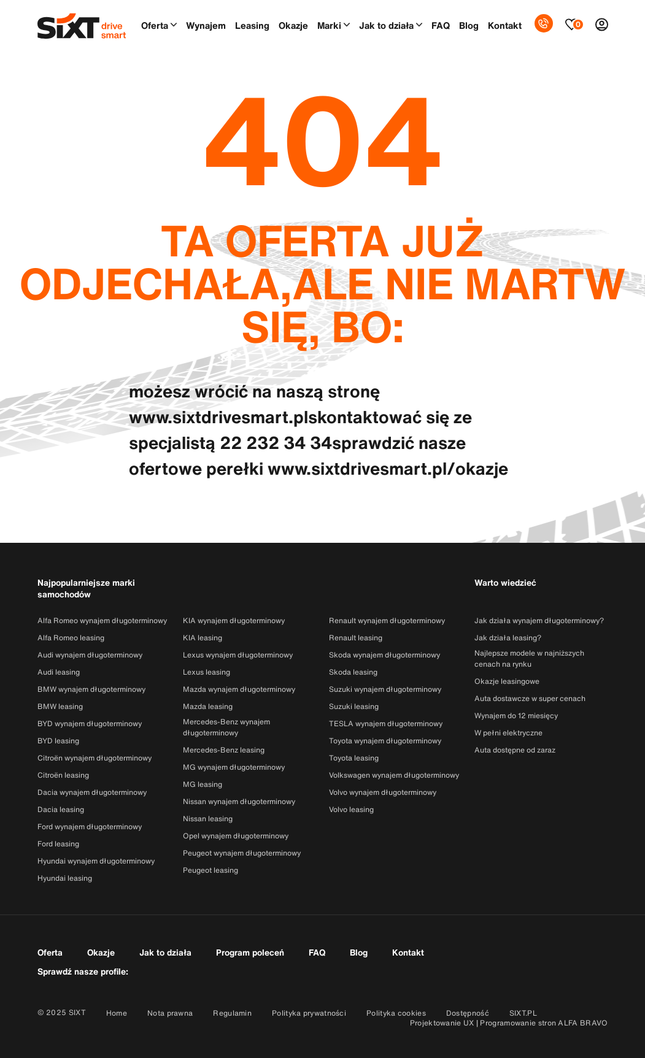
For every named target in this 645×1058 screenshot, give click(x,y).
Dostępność (467, 1013)
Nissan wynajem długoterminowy (239, 801)
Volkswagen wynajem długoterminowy (394, 775)
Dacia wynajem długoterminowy (92, 792)
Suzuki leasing (354, 706)
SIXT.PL (523, 1013)
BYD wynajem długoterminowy (89, 723)
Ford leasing (58, 843)
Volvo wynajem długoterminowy (382, 792)
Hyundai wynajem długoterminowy (96, 861)
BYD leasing (58, 740)
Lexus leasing (206, 672)
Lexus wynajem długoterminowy (238, 655)
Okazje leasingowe (506, 681)
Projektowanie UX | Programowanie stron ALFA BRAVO (509, 1023)
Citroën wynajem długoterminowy (94, 758)
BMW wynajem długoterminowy (91, 689)
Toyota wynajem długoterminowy (385, 740)
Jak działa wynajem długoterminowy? (539, 620)
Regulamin (232, 1013)
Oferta (154, 25)
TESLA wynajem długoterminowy (385, 723)
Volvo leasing (351, 809)
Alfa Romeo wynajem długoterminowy (102, 620)
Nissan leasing (208, 818)
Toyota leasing (354, 758)
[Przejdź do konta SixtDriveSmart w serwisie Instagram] (186, 970)
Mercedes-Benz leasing (224, 750)
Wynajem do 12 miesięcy (516, 715)
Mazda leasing (208, 706)
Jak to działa (386, 25)
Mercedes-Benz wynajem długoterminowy (226, 727)
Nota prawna (170, 1013)
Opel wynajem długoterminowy (235, 835)
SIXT (77, 1012)
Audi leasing (58, 672)
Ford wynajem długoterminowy (89, 826)
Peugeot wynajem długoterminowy (242, 853)
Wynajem (206, 25)
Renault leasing (355, 637)
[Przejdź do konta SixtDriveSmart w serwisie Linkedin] (217, 970)
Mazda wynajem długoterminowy (239, 689)
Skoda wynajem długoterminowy (384, 655)
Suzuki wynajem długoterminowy (385, 689)
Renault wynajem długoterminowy (387, 620)
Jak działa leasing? (507, 637)
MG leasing (202, 784)
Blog (469, 25)
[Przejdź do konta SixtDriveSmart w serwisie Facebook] (155, 970)
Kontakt (505, 25)
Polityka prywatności (309, 1013)
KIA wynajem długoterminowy (234, 620)
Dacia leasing (60, 809)
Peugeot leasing (210, 870)
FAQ (440, 25)
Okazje (293, 25)
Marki (329, 25)
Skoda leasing (353, 672)
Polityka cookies (396, 1013)
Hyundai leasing (64, 878)
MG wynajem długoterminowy (234, 767)
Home (116, 1013)
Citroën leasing (63, 775)
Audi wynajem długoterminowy (89, 655)
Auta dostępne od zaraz (514, 750)
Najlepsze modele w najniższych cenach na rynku (529, 658)
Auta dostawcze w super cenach (529, 698)
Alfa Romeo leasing (70, 637)
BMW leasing (60, 706)
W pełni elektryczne (508, 732)
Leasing (252, 25)
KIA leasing (202, 637)
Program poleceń (250, 952)
